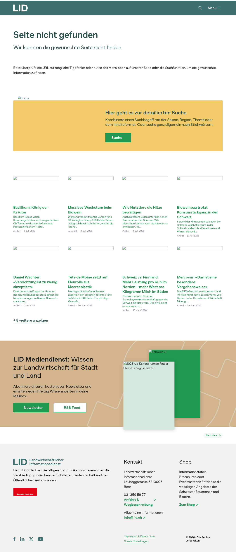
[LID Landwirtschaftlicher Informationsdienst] (38, 461)
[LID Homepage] (20, 7)
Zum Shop (187, 505)
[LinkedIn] (22, 539)
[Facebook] (14, 539)
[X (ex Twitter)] (31, 539)
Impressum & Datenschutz (139, 536)
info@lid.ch (133, 518)
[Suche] (200, 8)
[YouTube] (40, 539)
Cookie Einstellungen (136, 541)
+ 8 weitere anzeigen (30, 320)
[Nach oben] (213, 435)
